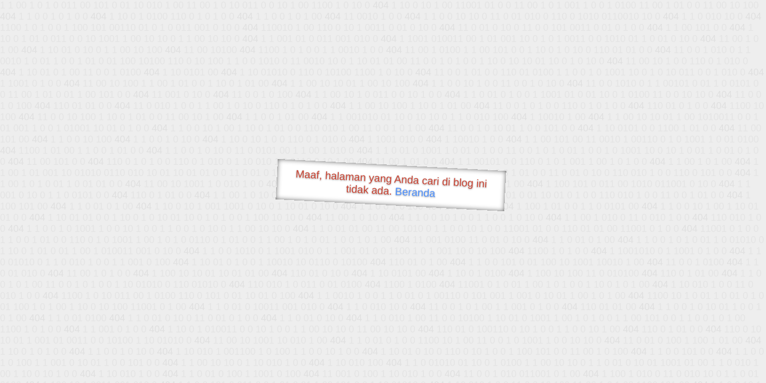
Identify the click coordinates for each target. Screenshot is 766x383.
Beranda (415, 192)
